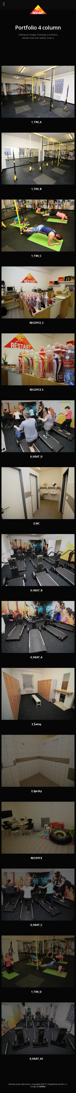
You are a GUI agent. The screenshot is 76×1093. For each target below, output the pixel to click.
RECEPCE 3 (36, 389)
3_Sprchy (36, 791)
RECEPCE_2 (36, 322)
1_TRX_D (36, 991)
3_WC (36, 523)
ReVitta (42, 1086)
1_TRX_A (36, 122)
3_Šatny (36, 724)
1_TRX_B (36, 189)
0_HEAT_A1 (36, 1058)
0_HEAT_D (36, 456)
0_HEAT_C (36, 924)
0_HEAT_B (36, 590)
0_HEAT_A (36, 657)
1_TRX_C (36, 255)
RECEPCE (36, 858)
